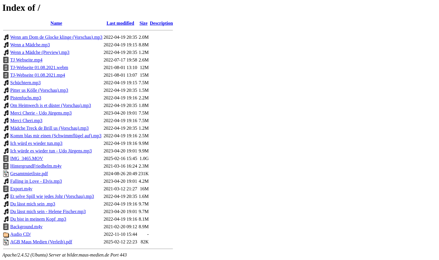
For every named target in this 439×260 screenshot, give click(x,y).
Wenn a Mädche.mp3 (30, 44)
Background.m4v (26, 226)
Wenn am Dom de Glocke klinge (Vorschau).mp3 (56, 37)
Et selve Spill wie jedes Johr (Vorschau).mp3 (52, 196)
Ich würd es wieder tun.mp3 (36, 143)
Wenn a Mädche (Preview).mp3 (39, 52)
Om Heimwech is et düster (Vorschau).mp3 (50, 105)
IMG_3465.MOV (26, 158)
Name (56, 23)
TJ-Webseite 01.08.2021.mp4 (37, 75)
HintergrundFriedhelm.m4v (36, 166)
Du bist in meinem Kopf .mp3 (38, 219)
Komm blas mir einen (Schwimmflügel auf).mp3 (56, 135)
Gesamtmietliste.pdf (29, 173)
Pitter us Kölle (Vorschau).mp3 (39, 90)
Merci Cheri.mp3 (26, 120)
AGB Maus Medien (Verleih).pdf (41, 241)
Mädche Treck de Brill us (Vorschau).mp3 (49, 128)
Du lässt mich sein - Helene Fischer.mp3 (48, 211)
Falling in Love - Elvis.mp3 (36, 181)
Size (143, 23)
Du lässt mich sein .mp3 (32, 203)
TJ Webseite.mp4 (26, 59)
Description (161, 23)
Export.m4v (21, 188)
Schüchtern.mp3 (25, 82)
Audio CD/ (20, 234)
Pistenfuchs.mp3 (25, 97)
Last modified (120, 23)
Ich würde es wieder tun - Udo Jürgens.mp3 (51, 150)
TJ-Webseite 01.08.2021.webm (39, 67)
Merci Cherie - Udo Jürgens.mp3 (41, 112)
